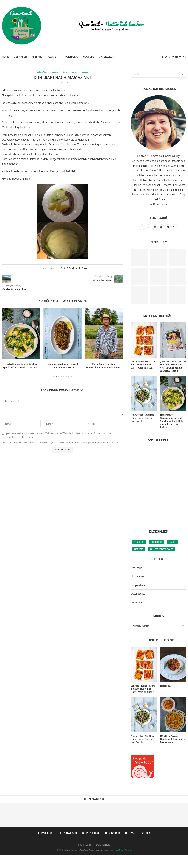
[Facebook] (162, 56)
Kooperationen (139, 585)
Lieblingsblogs (138, 576)
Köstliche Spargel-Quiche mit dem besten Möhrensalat (172, 739)
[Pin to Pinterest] (73, 268)
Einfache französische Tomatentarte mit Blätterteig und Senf (143, 364)
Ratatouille (166, 685)
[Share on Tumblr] (79, 268)
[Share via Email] (85, 268)
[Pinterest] (169, 56)
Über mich (20, 56)
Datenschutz (138, 593)
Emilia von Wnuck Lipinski (120, 850)
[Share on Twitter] (70, 268)
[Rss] (180, 56)
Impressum (137, 602)
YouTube (88, 56)
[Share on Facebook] (67, 268)
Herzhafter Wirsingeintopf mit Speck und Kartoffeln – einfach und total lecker (173, 421)
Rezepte (37, 56)
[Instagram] (166, 56)
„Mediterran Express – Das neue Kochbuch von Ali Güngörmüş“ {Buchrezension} (173, 366)
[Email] (176, 56)
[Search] (184, 56)
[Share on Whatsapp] (82, 268)
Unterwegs (106, 56)
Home (5, 56)
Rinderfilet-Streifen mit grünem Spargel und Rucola (142, 418)
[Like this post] (64, 268)
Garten (53, 56)
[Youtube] (173, 56)
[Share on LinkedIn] (76, 268)
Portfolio (71, 56)
